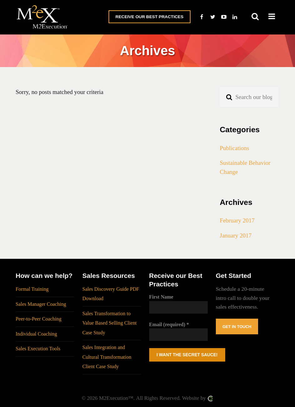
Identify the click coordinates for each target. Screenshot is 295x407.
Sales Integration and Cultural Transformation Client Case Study (106, 357)
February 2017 (237, 220)
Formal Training (32, 289)
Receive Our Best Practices (149, 16)
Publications (234, 148)
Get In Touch (236, 326)
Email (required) (169, 324)
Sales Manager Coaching (41, 304)
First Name (161, 297)
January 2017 (236, 235)
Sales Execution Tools (38, 348)
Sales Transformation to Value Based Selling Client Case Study (109, 323)
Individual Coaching (36, 334)
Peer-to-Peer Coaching (38, 318)
